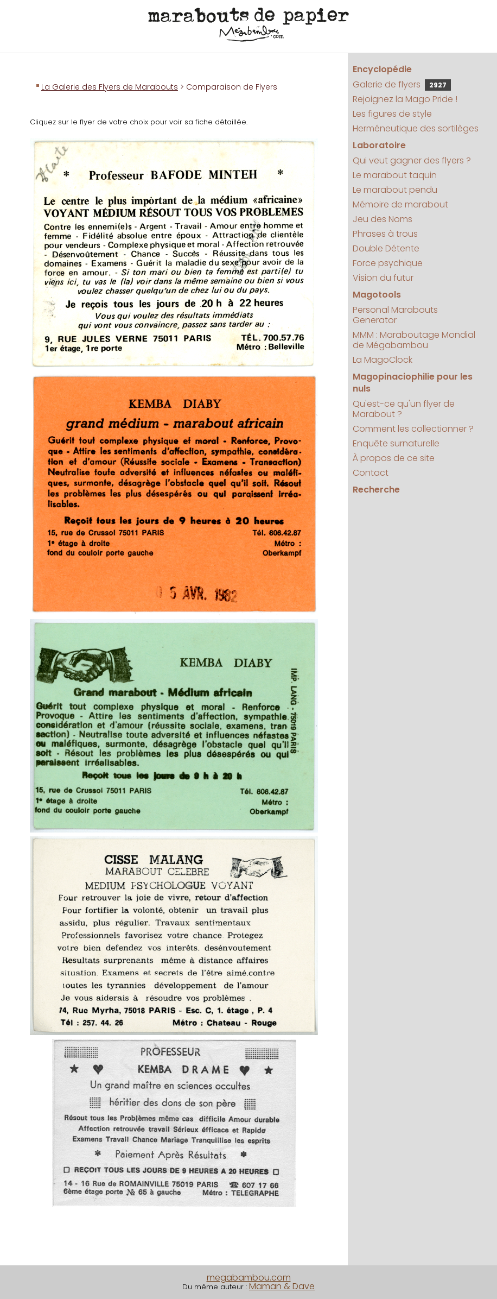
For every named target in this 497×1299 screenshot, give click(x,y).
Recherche (376, 489)
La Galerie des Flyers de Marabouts (109, 86)
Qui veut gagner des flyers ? (412, 160)
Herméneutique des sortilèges (416, 128)
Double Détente (386, 248)
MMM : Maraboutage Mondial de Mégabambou (414, 340)
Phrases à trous (385, 234)
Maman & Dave (282, 1286)
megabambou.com (249, 1277)
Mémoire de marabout (400, 204)
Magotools (377, 294)
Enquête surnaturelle (396, 443)
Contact (370, 472)
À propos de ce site (394, 458)
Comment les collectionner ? (413, 429)
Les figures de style (392, 114)
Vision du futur (383, 278)
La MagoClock (382, 360)
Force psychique (388, 263)
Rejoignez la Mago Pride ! (405, 99)
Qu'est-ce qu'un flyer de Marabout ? (404, 409)
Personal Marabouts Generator (395, 315)
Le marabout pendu (395, 190)
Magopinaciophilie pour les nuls (413, 382)
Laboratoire (379, 145)
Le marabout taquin (395, 175)
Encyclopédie (382, 69)
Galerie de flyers (402, 84)
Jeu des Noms (382, 219)
